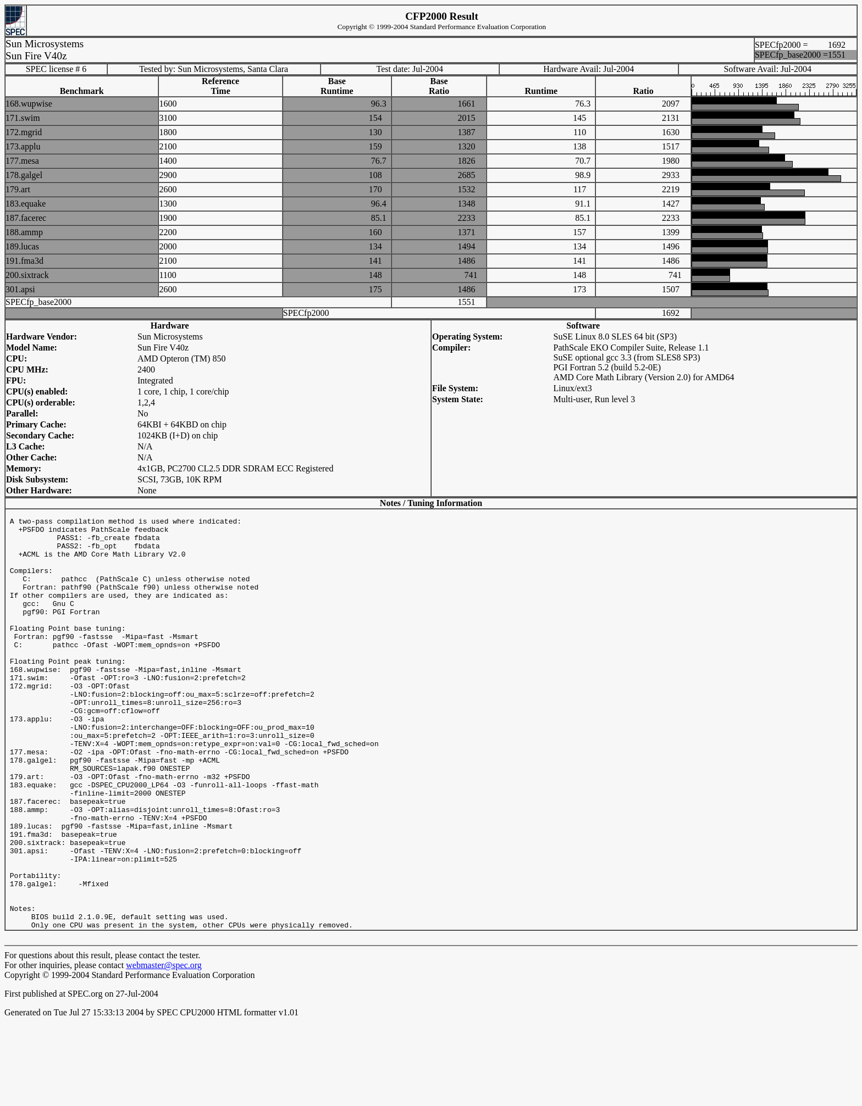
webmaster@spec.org (164, 1049)
